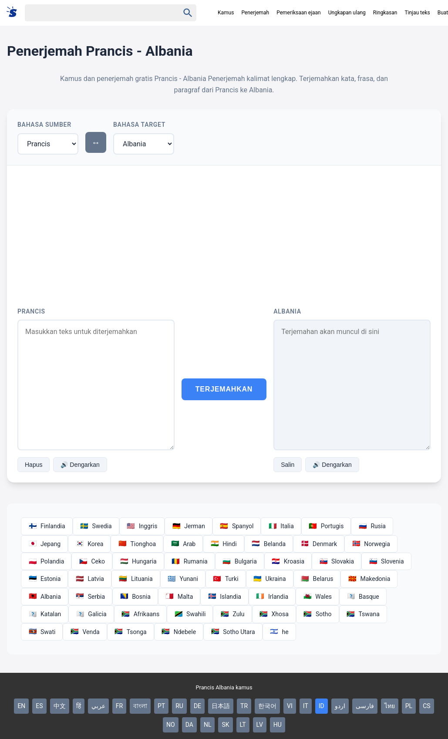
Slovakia (336, 561)
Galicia (91, 614)
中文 (60, 705)
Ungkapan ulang (347, 13)
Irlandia (272, 596)
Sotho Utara (233, 631)
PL (408, 705)
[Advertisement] (224, 231)
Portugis (326, 526)
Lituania (136, 578)
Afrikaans (140, 614)
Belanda (269, 543)
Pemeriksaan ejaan (298, 13)
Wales (317, 596)
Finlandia (46, 526)
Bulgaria (239, 561)
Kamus (226, 13)
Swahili (189, 614)
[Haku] (94, 13)
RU (179, 705)
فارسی (365, 705)
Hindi (223, 543)
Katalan (44, 614)
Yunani (183, 578)
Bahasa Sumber (44, 124)
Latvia (89, 578)
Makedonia (369, 578)
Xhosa (274, 614)
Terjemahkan (224, 389)
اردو (340, 705)
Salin (287, 464)
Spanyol (236, 526)
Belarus (317, 578)
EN (21, 705)
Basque (363, 596)
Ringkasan (385, 13)
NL (208, 724)
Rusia (372, 526)
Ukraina (269, 578)
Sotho (317, 614)
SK (225, 724)
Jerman (188, 526)
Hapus (33, 464)
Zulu (232, 614)
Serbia (90, 596)
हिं (78, 705)
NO (170, 724)
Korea (89, 543)
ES (39, 705)
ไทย (389, 705)
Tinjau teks (417, 13)
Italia (280, 526)
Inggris (142, 526)
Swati (41, 631)
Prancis (31, 311)
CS (426, 705)
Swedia (96, 526)
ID (321, 705)
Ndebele (179, 631)
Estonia (44, 578)
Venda (84, 631)
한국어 (267, 705)
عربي (98, 705)
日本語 (221, 705)
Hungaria (138, 561)
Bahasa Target (139, 124)
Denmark (318, 543)
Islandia (224, 596)
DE (197, 705)
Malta (179, 596)
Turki (226, 578)
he (279, 631)
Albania (287, 311)
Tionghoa (137, 543)
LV (259, 724)
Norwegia (371, 543)
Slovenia (386, 561)
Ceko (92, 561)
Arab (183, 543)
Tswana (363, 614)
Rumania (190, 561)
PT (161, 705)
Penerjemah (255, 13)
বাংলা (140, 705)
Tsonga (131, 631)
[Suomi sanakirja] (14, 12)
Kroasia (288, 561)
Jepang (44, 543)
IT (305, 705)
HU (277, 724)
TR (244, 705)
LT (243, 724)
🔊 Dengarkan (80, 464)
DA (189, 724)
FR (119, 705)
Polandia (46, 561)
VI (290, 705)
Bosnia (135, 596)
